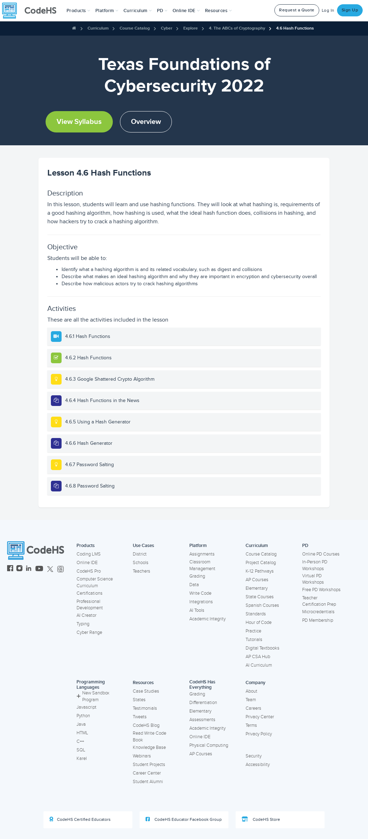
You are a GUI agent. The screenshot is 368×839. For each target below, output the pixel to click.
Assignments (202, 554)
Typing (83, 624)
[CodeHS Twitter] (50, 569)
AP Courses (257, 580)
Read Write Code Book (149, 736)
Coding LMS (89, 554)
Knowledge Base (149, 747)
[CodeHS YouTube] (39, 569)
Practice (253, 631)
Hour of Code (259, 622)
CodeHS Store (261, 819)
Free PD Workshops (321, 590)
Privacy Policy (259, 734)
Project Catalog (261, 563)
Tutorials (254, 639)
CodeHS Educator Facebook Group (184, 819)
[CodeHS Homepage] (32, 10)
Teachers (141, 571)
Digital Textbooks (262, 648)
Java (81, 724)
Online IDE (87, 563)
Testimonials (145, 708)
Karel (82, 758)
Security (254, 756)
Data (194, 585)
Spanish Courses (262, 605)
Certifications (89, 593)
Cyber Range (89, 632)
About (251, 691)
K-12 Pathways (260, 571)
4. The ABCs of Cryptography (237, 28)
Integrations (201, 602)
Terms (251, 725)
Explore (190, 28)
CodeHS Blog (146, 725)
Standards (256, 614)
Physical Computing (208, 745)
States (139, 700)
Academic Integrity (207, 619)
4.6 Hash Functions (295, 28)
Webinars (142, 756)
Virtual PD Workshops (313, 579)
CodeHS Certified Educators (80, 819)
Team (251, 700)
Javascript (86, 707)
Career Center (147, 773)
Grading (197, 576)
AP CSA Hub (258, 657)
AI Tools (196, 610)
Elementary (257, 588)
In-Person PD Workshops (314, 565)
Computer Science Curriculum (95, 582)
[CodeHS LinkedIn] (29, 569)
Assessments (202, 720)
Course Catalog (135, 28)
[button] (78, 10)
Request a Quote (297, 10)
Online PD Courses (321, 554)
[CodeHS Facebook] (10, 569)
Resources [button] (218, 11)
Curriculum (98, 28)
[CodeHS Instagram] (19, 569)
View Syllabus (79, 122)
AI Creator (86, 615)
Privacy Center (260, 717)
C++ (80, 741)
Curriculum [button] (137, 11)
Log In (328, 10)
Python (83, 716)
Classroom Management (202, 565)
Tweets (140, 717)
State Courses (260, 597)
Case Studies (146, 691)
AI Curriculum (259, 665)
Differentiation (203, 702)
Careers (253, 708)
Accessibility (258, 764)
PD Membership (317, 620)
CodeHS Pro (89, 571)
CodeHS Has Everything (202, 684)
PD (305, 545)
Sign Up (350, 10)
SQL (81, 750)
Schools (140, 563)
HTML (82, 733)
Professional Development (90, 605)
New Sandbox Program (93, 696)
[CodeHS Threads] (60, 569)
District (140, 554)
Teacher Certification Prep (319, 601)
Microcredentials (318, 612)
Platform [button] (107, 11)
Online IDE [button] (186, 11)
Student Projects (149, 764)
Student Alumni (148, 782)
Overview (146, 122)
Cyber (166, 28)
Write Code (200, 593)
